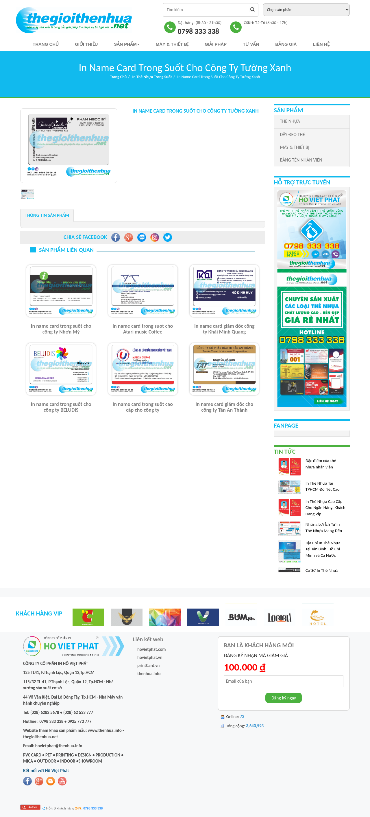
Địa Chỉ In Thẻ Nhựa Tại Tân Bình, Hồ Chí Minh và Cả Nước (323, 551)
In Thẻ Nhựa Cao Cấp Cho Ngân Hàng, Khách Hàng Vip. (325, 510)
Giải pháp (216, 44)
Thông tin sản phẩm (47, 215)
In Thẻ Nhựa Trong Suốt (152, 76)
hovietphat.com (151, 649)
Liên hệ (321, 44)
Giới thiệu (86, 44)
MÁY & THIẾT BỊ (294, 147)
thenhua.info (149, 673)
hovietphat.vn (149, 657)
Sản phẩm (126, 44)
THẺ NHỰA (290, 121)
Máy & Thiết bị (172, 44)
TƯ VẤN (251, 44)
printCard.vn (148, 665)
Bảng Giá (286, 44)
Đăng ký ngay (283, 698)
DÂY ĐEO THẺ (292, 134)
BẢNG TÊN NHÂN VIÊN (301, 160)
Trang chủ (46, 44)
